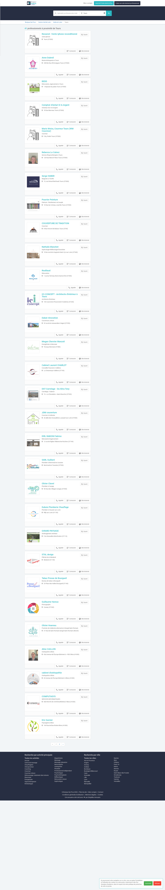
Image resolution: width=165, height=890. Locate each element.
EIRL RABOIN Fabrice (55, 487)
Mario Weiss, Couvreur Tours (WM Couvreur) (61, 141)
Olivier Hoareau (52, 700)
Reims (116, 856)
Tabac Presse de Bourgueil (57, 646)
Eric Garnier (50, 806)
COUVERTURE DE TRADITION (58, 247)
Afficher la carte (117, 57)
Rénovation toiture (60, 868)
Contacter (71, 54)
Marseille (87, 871)
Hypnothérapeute (30, 871)
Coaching (28, 858)
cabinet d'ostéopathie (55, 753)
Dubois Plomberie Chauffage (58, 567)
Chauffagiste (29, 854)
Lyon (85, 869)
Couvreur (28, 860)
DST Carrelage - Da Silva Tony (58, 433)
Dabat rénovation (53, 353)
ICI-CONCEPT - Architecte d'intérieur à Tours (62, 328)
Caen (85, 862)
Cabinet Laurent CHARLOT (57, 407)
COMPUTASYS (52, 780)
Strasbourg (117, 864)
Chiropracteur (29, 856)
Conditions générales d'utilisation (73, 884)
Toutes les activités (32, 848)
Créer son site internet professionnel (127, 3)
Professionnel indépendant (63, 860)
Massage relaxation (60, 852)
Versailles (117, 871)
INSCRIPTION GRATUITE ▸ (103, 3)
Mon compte (87, 3)
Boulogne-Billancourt (91, 860)
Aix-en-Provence (89, 850)
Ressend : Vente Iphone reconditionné (56, 35)
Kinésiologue (29, 873)
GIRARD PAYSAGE (53, 593)
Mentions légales (90, 884)
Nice (115, 850)
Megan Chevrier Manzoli (56, 380)
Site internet (84, 54)
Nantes (116, 847)
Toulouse (117, 866)
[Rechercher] (109, 13)
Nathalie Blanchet (53, 274)
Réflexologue (58, 866)
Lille (85, 867)
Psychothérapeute (60, 864)
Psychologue (58, 862)
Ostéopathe (58, 856)
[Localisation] (93, 13)
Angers (86, 852)
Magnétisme (58, 847)
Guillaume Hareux (53, 673)
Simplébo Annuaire (94, 887)
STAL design (50, 620)
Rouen (116, 860)
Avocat (27, 850)
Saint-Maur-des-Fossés (121, 862)
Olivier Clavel (51, 540)
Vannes (116, 868)
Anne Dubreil (51, 60)
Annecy (86, 854)
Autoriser (148, 883)
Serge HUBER (51, 194)
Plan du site (83, 881)
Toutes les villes (90, 848)
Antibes (86, 856)
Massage (57, 850)
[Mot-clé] (66, 13)
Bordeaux (87, 858)
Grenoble (87, 865)
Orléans (116, 852)
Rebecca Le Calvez (53, 167)
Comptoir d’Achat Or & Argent (58, 114)
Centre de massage (31, 852)
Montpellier (87, 873)
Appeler (59, 81)
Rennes (116, 858)
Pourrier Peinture (53, 220)
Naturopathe (58, 854)
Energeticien (29, 869)
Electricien (28, 867)
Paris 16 (116, 854)
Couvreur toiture (30, 862)
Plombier (57, 858)
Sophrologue (58, 871)
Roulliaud (49, 300)
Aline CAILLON (52, 726)
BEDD (47, 87)
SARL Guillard (51, 513)
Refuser (157, 883)
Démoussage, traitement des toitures (37, 865)
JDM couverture (52, 460)
